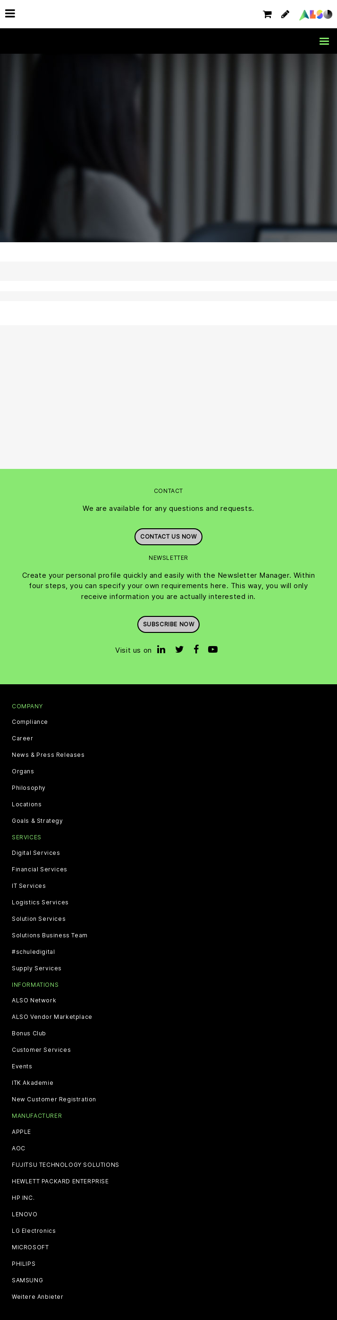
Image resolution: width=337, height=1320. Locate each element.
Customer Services (41, 1050)
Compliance (30, 722)
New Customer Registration (54, 1099)
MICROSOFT (30, 1247)
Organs (23, 771)
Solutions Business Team (50, 935)
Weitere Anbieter (38, 1297)
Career (23, 738)
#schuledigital (33, 952)
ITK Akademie (32, 1083)
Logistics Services (40, 902)
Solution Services (39, 919)
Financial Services (39, 869)
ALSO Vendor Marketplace (52, 1017)
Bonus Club (29, 1033)
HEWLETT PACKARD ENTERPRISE (60, 1181)
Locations (27, 804)
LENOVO (25, 1214)
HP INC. (23, 1198)
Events (22, 1066)
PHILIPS (23, 1264)
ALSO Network (34, 1000)
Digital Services (36, 853)
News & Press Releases (48, 755)
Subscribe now (168, 624)
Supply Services (37, 968)
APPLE (21, 1132)
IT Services (29, 886)
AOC (18, 1148)
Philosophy (29, 788)
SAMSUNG (27, 1280)
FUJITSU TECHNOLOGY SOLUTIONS (65, 1165)
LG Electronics (34, 1231)
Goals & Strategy (37, 821)
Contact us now (168, 536)
